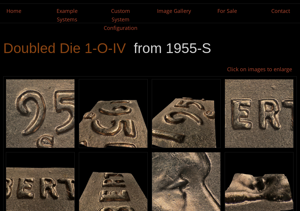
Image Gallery (174, 10)
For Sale (227, 10)
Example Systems (67, 15)
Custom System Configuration (120, 19)
